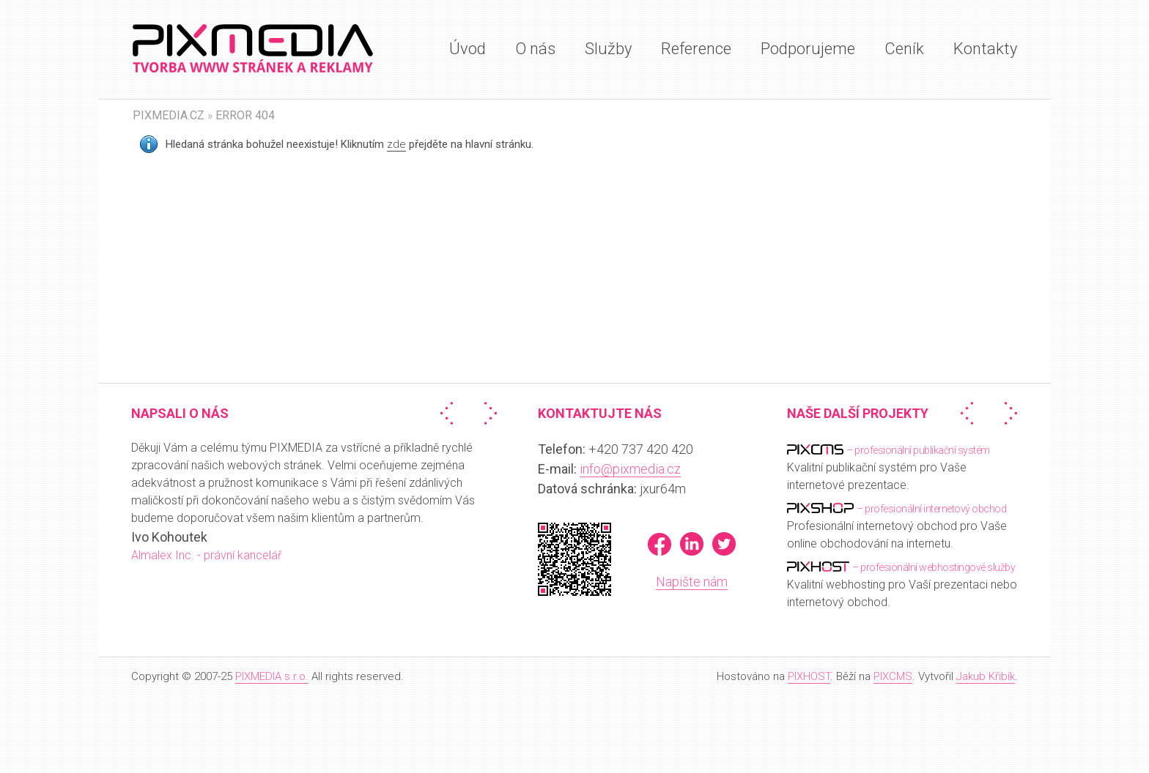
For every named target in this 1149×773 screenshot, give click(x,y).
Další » (487, 413)
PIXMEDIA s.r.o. (272, 676)
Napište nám (692, 581)
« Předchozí (450, 413)
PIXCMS (892, 676)
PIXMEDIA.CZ (168, 115)
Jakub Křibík (985, 676)
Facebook (659, 543)
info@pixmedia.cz (630, 469)
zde (396, 144)
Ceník (904, 49)
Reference (696, 49)
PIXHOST (809, 676)
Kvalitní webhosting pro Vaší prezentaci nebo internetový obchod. (902, 584)
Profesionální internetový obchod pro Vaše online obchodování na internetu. (897, 525)
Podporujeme (808, 49)
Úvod (467, 49)
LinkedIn (691, 543)
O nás (535, 49)
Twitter (724, 543)
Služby (608, 49)
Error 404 (245, 115)
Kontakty (985, 49)
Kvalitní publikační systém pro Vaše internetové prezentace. (888, 466)
